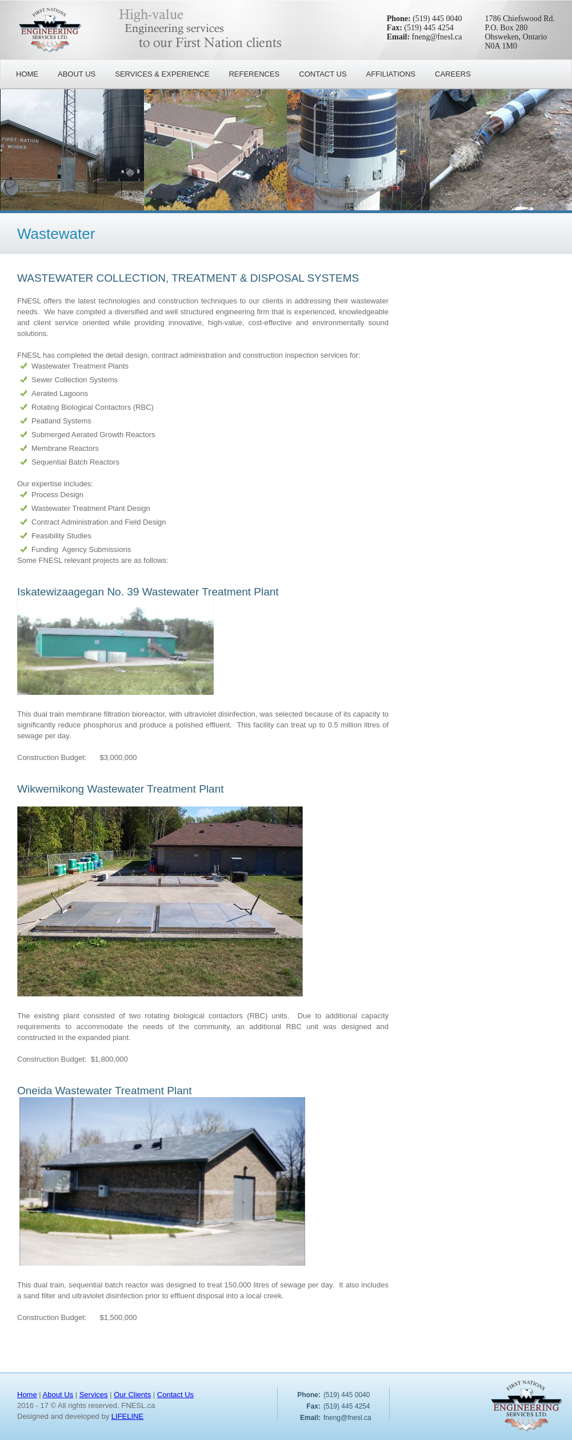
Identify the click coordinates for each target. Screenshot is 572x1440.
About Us (58, 1394)
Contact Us (175, 1394)
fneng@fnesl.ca (437, 37)
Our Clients (132, 1394)
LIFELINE (127, 1416)
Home (27, 1394)
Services (93, 1394)
